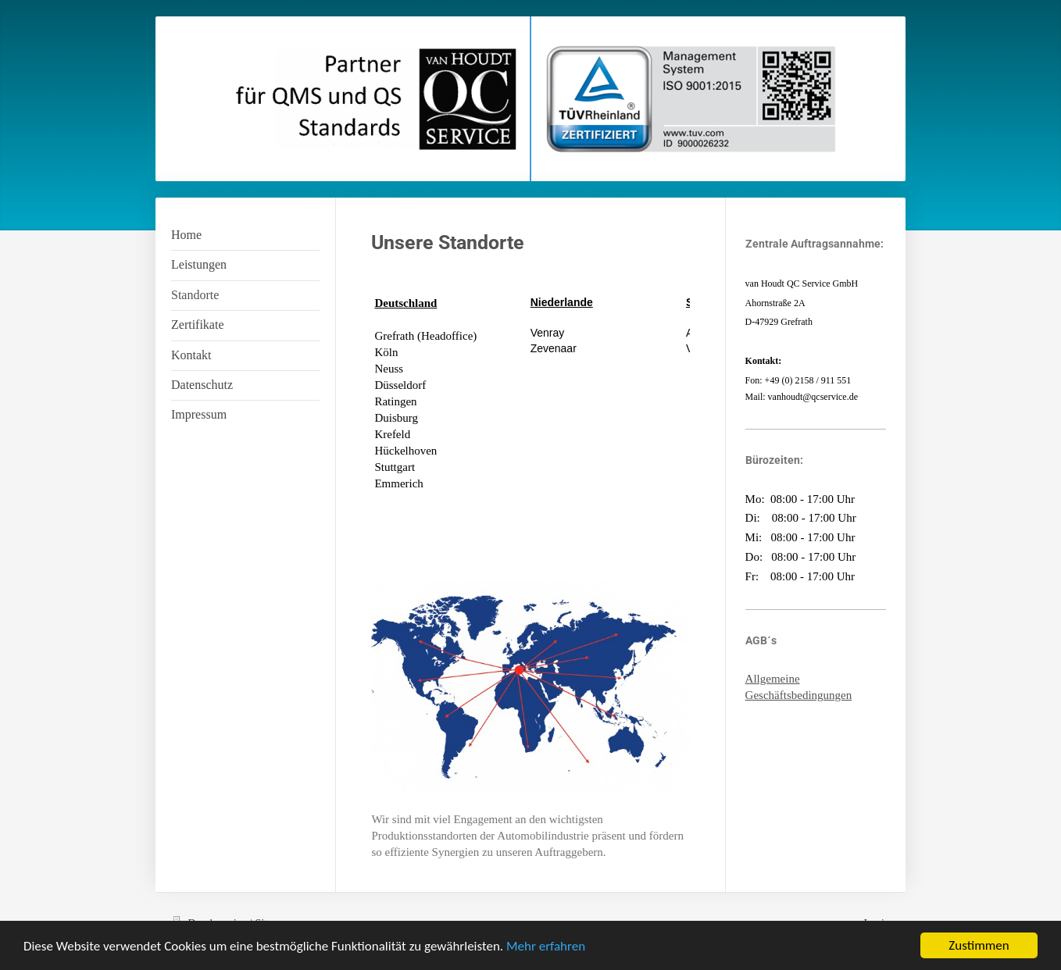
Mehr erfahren (545, 947)
